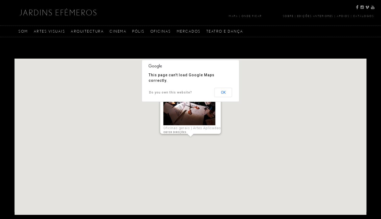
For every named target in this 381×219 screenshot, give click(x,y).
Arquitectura (87, 31)
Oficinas (160, 31)
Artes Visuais (49, 31)
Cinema (118, 31)
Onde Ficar (252, 15)
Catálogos (363, 15)
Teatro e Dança (224, 31)
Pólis (138, 31)
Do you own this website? (170, 92)
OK (223, 92)
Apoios (343, 15)
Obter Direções (174, 132)
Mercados (189, 31)
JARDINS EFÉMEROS (58, 12)
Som (23, 31)
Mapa (233, 15)
